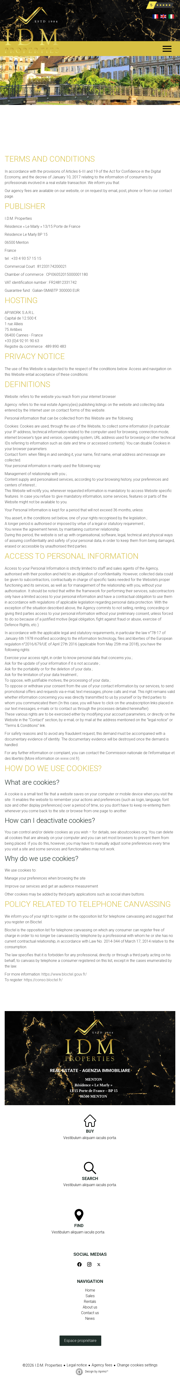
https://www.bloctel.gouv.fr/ (64, 974)
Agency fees (102, 1365)
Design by (96, 1371)
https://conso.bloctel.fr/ (43, 980)
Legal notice (77, 1365)
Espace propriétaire (80, 1340)
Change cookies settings (137, 1365)
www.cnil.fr (69, 758)
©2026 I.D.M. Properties (42, 1365)
